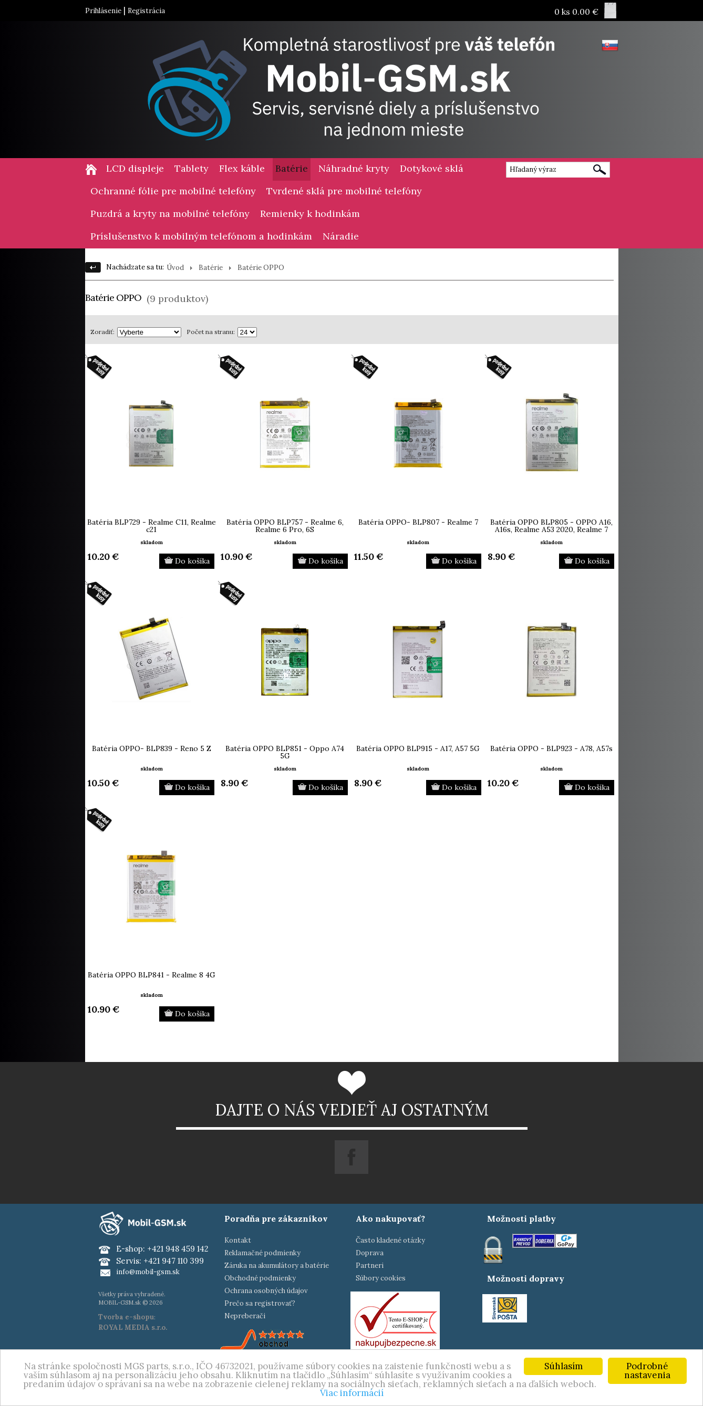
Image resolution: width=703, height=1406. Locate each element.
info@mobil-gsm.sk (148, 1271)
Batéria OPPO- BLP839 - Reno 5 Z (151, 748)
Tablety (191, 168)
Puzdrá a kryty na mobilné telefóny (170, 213)
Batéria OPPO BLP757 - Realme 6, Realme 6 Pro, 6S (285, 525)
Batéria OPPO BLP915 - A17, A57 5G (418, 748)
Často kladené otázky (390, 1240)
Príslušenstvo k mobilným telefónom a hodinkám (201, 236)
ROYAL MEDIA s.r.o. (132, 1327)
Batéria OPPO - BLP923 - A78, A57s (551, 748)
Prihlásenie (103, 10)
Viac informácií (352, 1393)
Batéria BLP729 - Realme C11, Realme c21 (151, 525)
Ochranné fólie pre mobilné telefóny (173, 191)
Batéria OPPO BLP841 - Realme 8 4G (151, 974)
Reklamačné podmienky (262, 1252)
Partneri (370, 1265)
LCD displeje (135, 168)
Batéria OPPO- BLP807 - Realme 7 (418, 522)
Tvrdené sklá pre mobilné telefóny (344, 191)
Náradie (341, 236)
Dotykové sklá (431, 168)
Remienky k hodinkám (310, 213)
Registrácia (146, 10)
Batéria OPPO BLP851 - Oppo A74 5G (284, 752)
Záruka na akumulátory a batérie (276, 1265)
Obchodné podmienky (260, 1278)
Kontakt (237, 1240)
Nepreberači (244, 1315)
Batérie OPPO (260, 267)
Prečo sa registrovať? (259, 1303)
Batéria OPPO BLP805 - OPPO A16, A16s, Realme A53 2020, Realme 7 (551, 525)
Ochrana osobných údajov (266, 1290)
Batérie (291, 168)
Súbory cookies (381, 1278)
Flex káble (242, 168)
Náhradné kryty (353, 168)
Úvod (175, 267)
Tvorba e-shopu (126, 1317)
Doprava (370, 1252)
